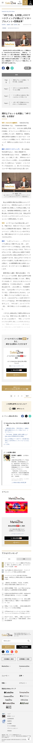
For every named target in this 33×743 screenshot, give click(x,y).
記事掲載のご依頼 (24, 659)
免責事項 (9, 721)
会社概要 (9, 723)
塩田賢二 (16, 24)
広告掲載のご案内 (9, 659)
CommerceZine (24, 667)
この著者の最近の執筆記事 (18, 482)
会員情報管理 (10, 718)
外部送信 (9, 730)
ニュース (5, 676)
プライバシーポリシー (12, 728)
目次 (22, 75)
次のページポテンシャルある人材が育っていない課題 (16, 388)
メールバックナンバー (16, 366)
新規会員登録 (16, 370)
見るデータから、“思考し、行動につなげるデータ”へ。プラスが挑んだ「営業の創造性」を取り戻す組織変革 (18, 618)
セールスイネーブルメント (13, 28)
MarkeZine (6, 666)
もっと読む (7, 444)
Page (6, 89)
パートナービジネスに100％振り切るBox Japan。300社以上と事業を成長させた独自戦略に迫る (18, 577)
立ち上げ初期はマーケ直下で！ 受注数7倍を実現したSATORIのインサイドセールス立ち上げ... (17, 440)
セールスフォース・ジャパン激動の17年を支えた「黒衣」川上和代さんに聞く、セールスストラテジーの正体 (18, 564)
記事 (21, 676)
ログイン (16, 375)
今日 (9, 559)
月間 (24, 559)
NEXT (28, 396)
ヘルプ (8, 713)
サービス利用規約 (11, 726)
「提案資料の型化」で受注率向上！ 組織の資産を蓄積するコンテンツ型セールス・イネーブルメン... (17, 430)
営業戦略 (4, 28)
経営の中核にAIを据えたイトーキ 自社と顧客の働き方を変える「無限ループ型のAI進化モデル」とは (17, 600)
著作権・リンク (11, 716)
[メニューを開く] (2, 2)
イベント (23, 683)
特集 (4, 683)
